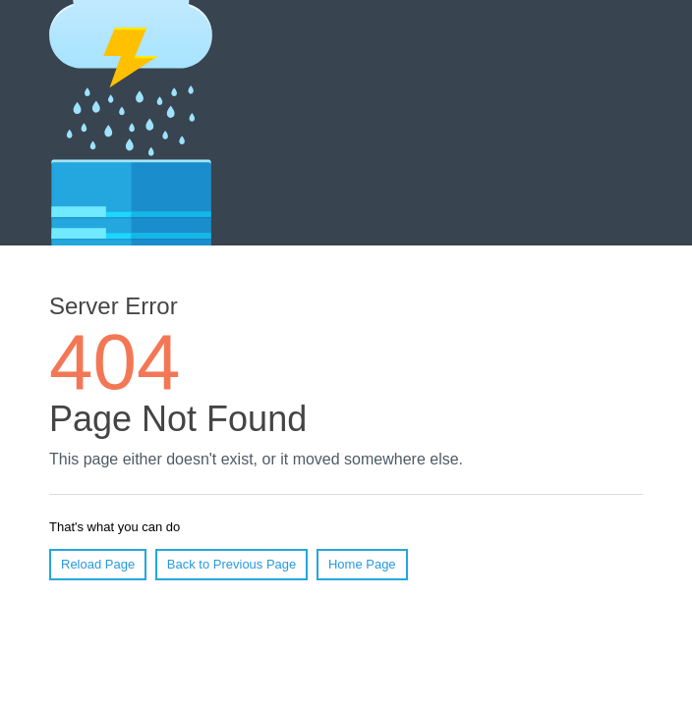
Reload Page (98, 564)
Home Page (362, 564)
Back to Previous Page (232, 564)
